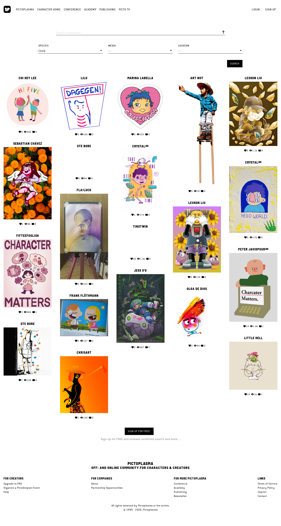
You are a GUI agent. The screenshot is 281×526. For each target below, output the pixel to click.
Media (112, 45)
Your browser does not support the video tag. (84, 162)
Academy (90, 9)
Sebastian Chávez (27, 143)
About (94, 483)
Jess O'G (140, 270)
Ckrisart (84, 352)
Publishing (107, 9)
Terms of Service (267, 483)
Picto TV (124, 9)
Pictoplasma (25, 9)
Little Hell (253, 338)
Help (6, 492)
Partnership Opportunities (107, 487)
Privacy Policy (266, 487)
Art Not (196, 78)
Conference (72, 9)
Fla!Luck (84, 190)
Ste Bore (84, 146)
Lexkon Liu (253, 78)
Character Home (49, 9)
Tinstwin (140, 226)
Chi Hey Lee (28, 78)
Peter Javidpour (251, 249)
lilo (84, 78)
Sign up (270, 9)
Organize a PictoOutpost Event (22, 487)
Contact (262, 496)
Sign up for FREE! (139, 431)
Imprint (262, 492)
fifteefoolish (27, 236)
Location (183, 45)
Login (256, 9)
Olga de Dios (197, 289)
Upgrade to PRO (13, 483)
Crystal (138, 146)
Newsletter (180, 496)
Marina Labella (140, 78)
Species (44, 45)
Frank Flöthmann (84, 295)
